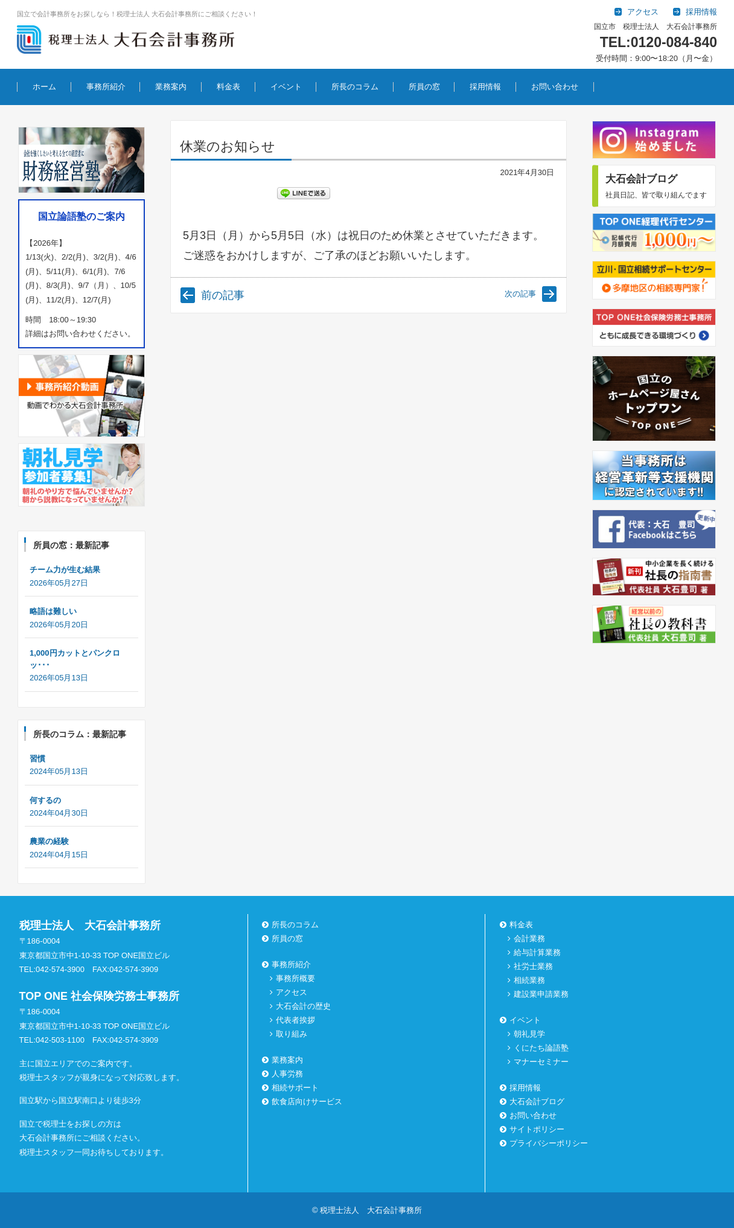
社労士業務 (532, 966)
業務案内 (171, 86)
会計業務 (528, 938)
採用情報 (485, 86)
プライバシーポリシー (544, 1143)
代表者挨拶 (295, 1020)
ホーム (44, 86)
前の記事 (222, 295)
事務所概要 (295, 978)
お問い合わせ (554, 86)
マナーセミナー (540, 1061)
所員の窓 (424, 86)
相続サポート (291, 1087)
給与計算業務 (536, 952)
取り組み (291, 1033)
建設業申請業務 (540, 994)
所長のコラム (354, 86)
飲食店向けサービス (303, 1101)
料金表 (228, 86)
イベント (286, 86)
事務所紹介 (106, 86)
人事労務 (283, 1073)
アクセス (291, 992)
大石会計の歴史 (303, 1006)
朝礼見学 (528, 1033)
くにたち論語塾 (540, 1047)
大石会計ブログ (532, 1101)
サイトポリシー (532, 1129)
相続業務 (528, 980)
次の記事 (520, 293)
